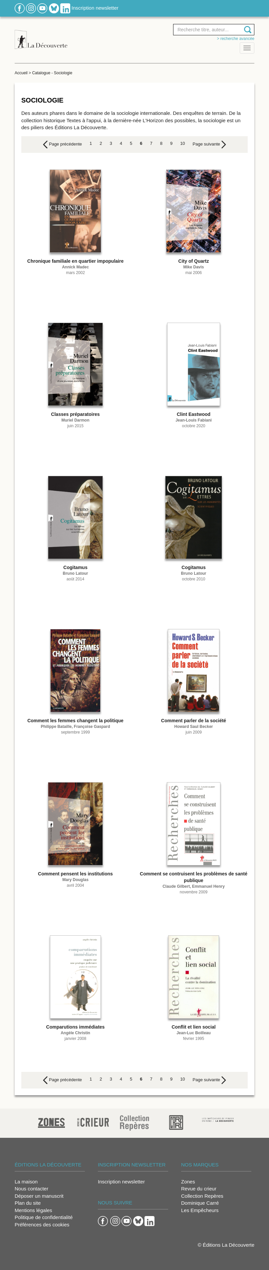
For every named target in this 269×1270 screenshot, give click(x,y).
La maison (26, 1181)
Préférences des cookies (42, 1224)
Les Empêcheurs (200, 1210)
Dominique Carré (200, 1203)
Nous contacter (31, 1188)
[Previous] (62, 145)
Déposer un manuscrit (39, 1196)
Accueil (21, 73)
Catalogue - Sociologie (52, 73)
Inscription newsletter (95, 8)
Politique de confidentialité (44, 1217)
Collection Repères (202, 1196)
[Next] (209, 145)
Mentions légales (33, 1210)
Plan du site (28, 1203)
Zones (188, 1181)
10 (182, 143)
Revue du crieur (198, 1188)
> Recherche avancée (235, 38)
